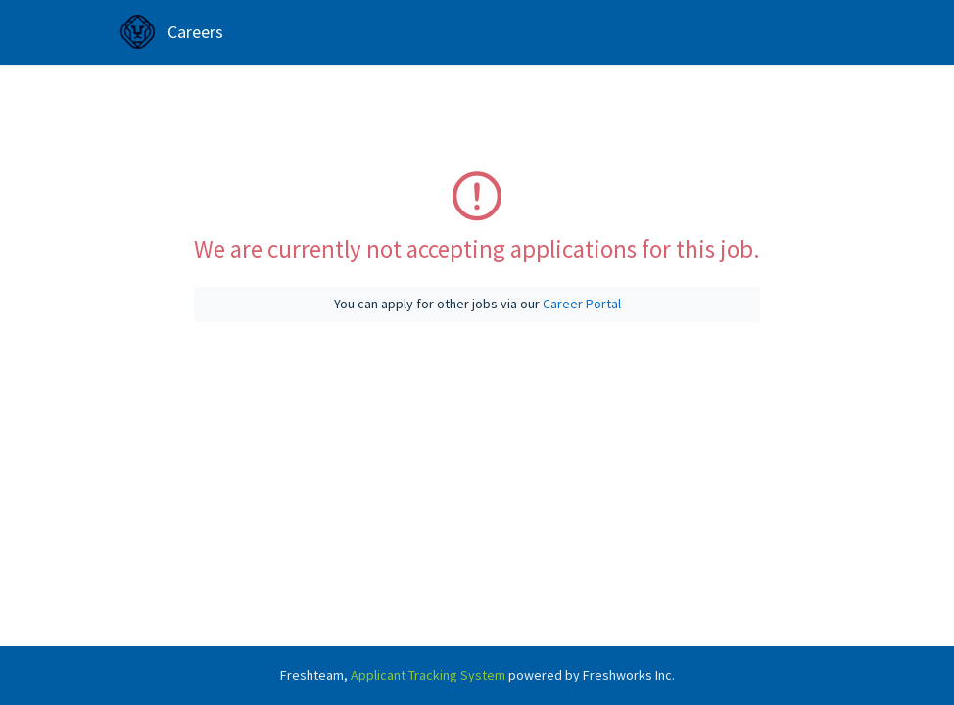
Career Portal (582, 303)
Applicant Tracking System (429, 674)
